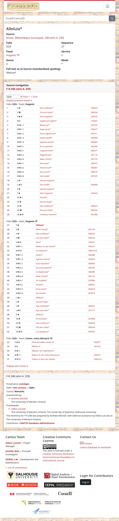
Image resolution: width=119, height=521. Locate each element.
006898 (91, 272)
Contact (86, 443)
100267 (94, 121)
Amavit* (43, 197)
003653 (91, 331)
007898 (91, 280)
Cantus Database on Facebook (95, 447)
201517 (91, 310)
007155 (94, 159)
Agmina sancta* (47, 142)
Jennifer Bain (13, 451)
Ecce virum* (45, 172)
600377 (94, 150)
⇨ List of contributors (16, 467)
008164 (94, 112)
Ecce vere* (44, 163)
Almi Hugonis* (46, 116)
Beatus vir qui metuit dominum (46, 355)
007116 (94, 155)
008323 (94, 108)
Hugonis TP (13, 55)
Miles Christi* (46, 159)
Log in (85, 482)
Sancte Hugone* (47, 180)
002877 (97, 342)
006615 (94, 163)
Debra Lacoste (18, 408)
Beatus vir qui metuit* (46, 246)
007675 (94, 176)
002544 (94, 146)
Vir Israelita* (41, 280)
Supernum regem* (48, 121)
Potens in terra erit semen (43, 359)
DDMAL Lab (12, 459)
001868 (94, 214)
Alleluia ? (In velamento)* (43, 350)
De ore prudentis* (44, 267)
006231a (98, 359)
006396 (91, 267)
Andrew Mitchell (19, 398)
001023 (97, 346)
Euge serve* (45, 129)
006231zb (92, 250)
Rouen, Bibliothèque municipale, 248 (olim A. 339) (35, 38)
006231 (91, 246)
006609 (91, 263)
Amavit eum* (46, 167)
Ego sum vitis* (42, 310)
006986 (94, 138)
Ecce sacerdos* (46, 146)
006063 (94, 142)
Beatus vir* (45, 125)
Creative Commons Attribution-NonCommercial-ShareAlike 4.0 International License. (58, 457)
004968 (94, 184)
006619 (94, 172)
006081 (94, 167)
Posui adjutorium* (48, 133)
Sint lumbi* (45, 176)
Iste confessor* (46, 108)
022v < (26, 96)
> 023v (34, 96)
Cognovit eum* (46, 150)
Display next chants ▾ (17, 366)
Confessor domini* (48, 214)
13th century (19, 387)
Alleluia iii (36, 346)
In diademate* (42, 272)
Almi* (38, 242)
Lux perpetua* (42, 331)
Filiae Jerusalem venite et (43, 342)
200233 (94, 116)
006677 (94, 129)
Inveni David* (46, 138)
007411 (94, 133)
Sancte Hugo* (46, 201)
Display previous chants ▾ (19, 100)
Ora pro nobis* (46, 112)
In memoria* (42, 250)
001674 (94, 125)
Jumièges (24, 383)
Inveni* (39, 255)
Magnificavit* (46, 155)
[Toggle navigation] (107, 6)
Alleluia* (40, 297)
